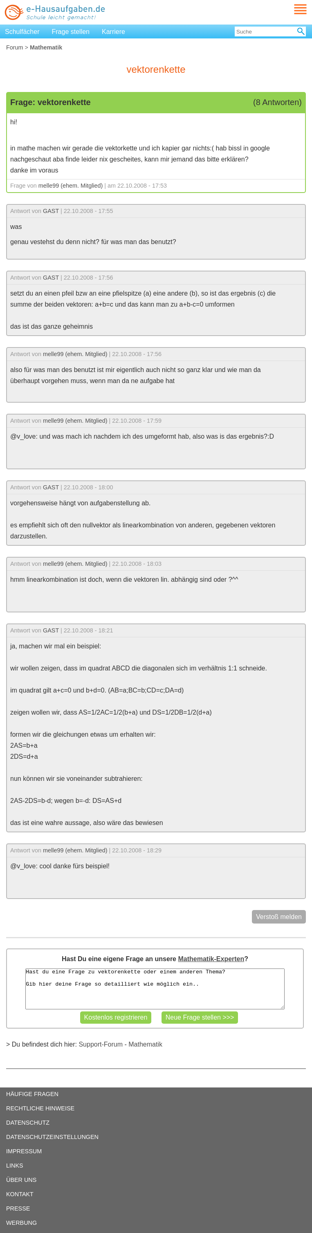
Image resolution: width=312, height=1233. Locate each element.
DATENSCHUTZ (27, 1122)
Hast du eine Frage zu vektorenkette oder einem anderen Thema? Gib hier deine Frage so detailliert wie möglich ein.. (155, 988)
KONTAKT (20, 1194)
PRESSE (18, 1208)
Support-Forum (101, 1044)
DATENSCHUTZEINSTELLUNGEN (52, 1137)
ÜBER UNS (21, 1180)
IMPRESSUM (24, 1151)
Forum (14, 47)
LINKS (14, 1165)
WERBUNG (21, 1223)
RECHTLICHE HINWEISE (40, 1108)
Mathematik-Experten (211, 958)
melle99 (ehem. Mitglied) (70, 185)
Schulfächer (22, 31)
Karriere (113, 31)
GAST (51, 211)
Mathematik (145, 1044)
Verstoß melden (279, 916)
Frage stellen (71, 31)
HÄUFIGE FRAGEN (32, 1094)
